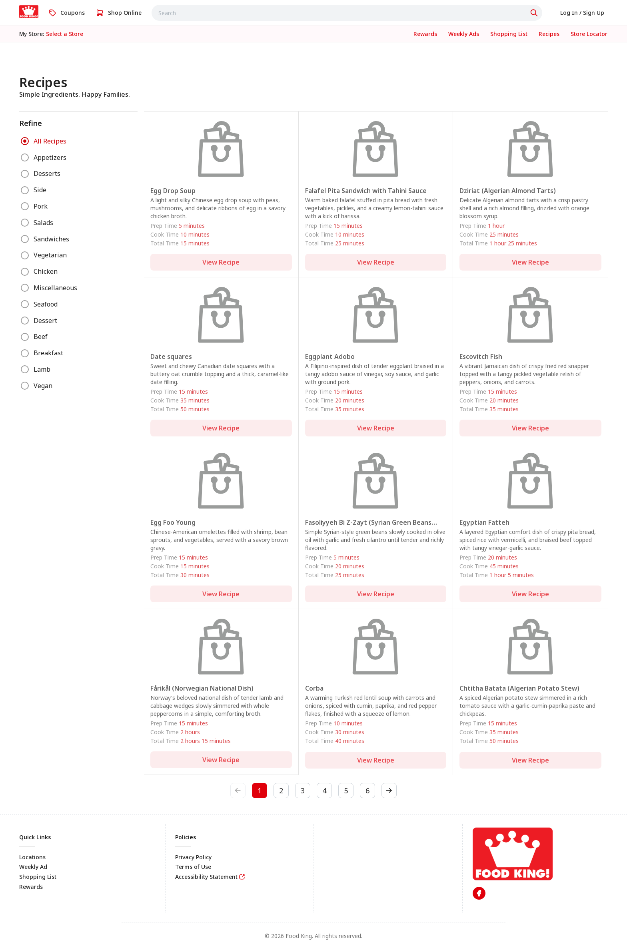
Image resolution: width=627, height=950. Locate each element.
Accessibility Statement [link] (206, 876)
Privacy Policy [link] (193, 857)
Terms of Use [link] (193, 866)
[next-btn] (389, 790)
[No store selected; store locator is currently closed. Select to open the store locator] (65, 34)
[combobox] (347, 13)
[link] (28, 11)
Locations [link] (32, 857)
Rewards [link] (31, 886)
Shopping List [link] (37, 876)
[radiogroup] (78, 263)
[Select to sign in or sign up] (582, 13)
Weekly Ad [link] (33, 866)
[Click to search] (535, 12)
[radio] (25, 141)
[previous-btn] (238, 790)
